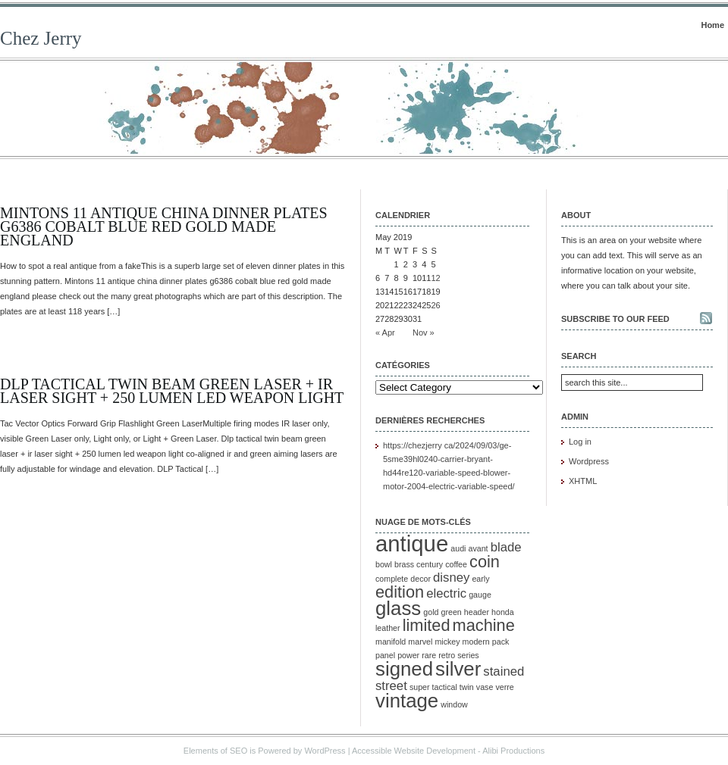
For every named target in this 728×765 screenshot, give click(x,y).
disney (451, 577)
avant (478, 548)
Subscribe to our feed (615, 318)
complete (391, 578)
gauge (480, 594)
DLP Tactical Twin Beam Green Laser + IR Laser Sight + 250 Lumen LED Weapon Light (172, 391)
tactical (444, 687)
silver (458, 668)
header (476, 612)
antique (411, 543)
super (420, 687)
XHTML (583, 481)
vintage (406, 700)
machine (484, 625)
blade (506, 547)
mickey (447, 641)
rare (429, 655)
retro (446, 655)
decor (420, 578)
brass (404, 564)
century (429, 564)
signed (404, 668)
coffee (456, 564)
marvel (420, 641)
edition (399, 591)
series (468, 655)
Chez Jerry (41, 38)
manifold (390, 641)
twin (467, 687)
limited (426, 625)
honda (502, 612)
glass (398, 608)
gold (430, 612)
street (391, 686)
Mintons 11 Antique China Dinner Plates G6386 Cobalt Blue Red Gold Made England (164, 226)
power (408, 655)
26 (436, 305)
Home (712, 25)
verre (504, 687)
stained (503, 671)
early (480, 578)
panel (385, 655)
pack (501, 641)
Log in (580, 441)
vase (485, 687)
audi (458, 548)
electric (446, 593)
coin (484, 561)
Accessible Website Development (413, 750)
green (451, 612)
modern (476, 641)
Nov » (424, 332)
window (454, 704)
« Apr (385, 332)
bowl (383, 564)
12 (436, 278)
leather (387, 627)
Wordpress (589, 461)
